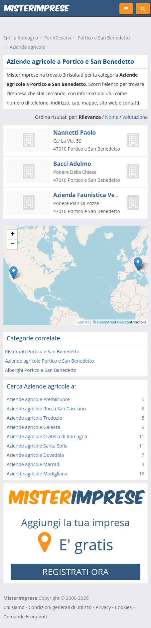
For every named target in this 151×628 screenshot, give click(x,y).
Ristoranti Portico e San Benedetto (42, 351)
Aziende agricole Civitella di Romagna (47, 436)
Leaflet (83, 321)
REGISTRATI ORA (76, 572)
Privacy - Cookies (113, 607)
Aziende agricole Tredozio (34, 418)
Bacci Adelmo (72, 164)
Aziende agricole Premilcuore (38, 399)
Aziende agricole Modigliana (37, 473)
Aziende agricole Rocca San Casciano (46, 408)
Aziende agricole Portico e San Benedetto (49, 361)
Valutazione (135, 117)
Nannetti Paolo (74, 132)
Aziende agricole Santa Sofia (37, 446)
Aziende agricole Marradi (34, 464)
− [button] (12, 244)
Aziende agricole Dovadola (35, 455)
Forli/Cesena (57, 38)
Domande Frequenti (25, 616)
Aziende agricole (27, 47)
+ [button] (12, 235)
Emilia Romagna (20, 38)
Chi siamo (14, 607)
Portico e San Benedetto (103, 38)
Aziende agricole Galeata (33, 427)
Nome (111, 117)
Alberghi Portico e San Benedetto (40, 370)
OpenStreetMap (110, 321)
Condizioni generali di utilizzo (60, 607)
